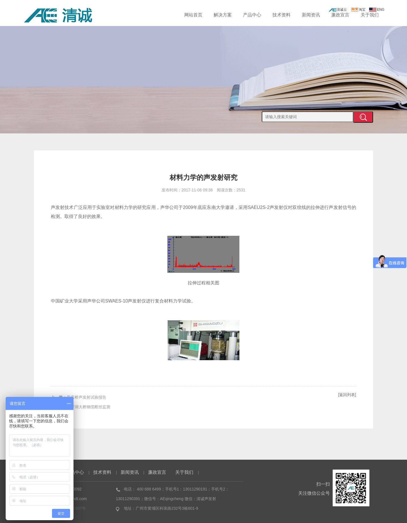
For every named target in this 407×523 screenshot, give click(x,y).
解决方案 (223, 14)
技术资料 (281, 14)
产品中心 (252, 14)
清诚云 (338, 10)
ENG (376, 10)
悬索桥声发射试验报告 (86, 397)
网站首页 (193, 14)
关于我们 (370, 14)
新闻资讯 (311, 14)
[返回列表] (347, 394)
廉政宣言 (340, 14)
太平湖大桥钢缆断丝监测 (88, 407)
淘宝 (358, 10)
